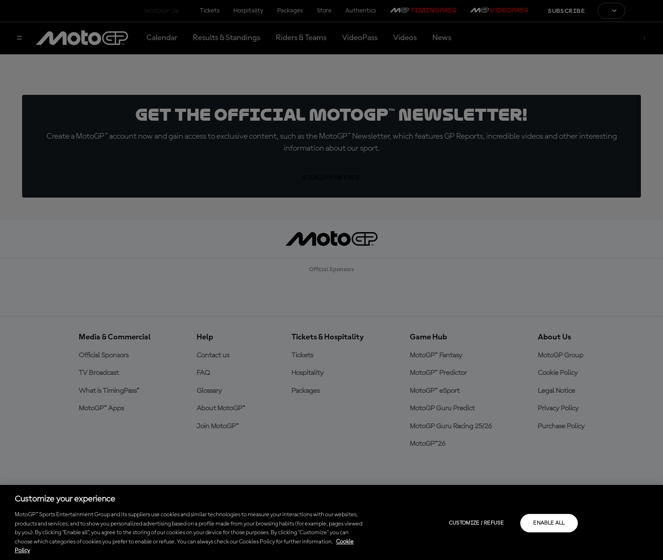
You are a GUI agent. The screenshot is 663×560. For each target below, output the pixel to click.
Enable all (549, 523)
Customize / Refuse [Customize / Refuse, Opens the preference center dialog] (476, 523)
